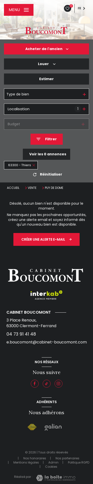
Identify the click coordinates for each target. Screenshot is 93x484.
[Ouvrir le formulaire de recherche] (47, 139)
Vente (32, 187)
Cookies (51, 466)
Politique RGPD (78, 462)
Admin (53, 462)
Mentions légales (26, 462)
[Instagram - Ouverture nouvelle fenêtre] (58, 384)
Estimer (46, 78)
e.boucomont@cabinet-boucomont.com (46, 342)
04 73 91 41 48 (21, 334)
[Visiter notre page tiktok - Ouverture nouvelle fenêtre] (47, 384)
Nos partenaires (67, 458)
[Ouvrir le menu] (18, 10)
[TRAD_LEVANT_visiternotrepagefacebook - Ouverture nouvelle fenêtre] (35, 384)
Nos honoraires (34, 458)
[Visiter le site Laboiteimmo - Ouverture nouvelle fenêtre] (55, 478)
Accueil (13, 188)
